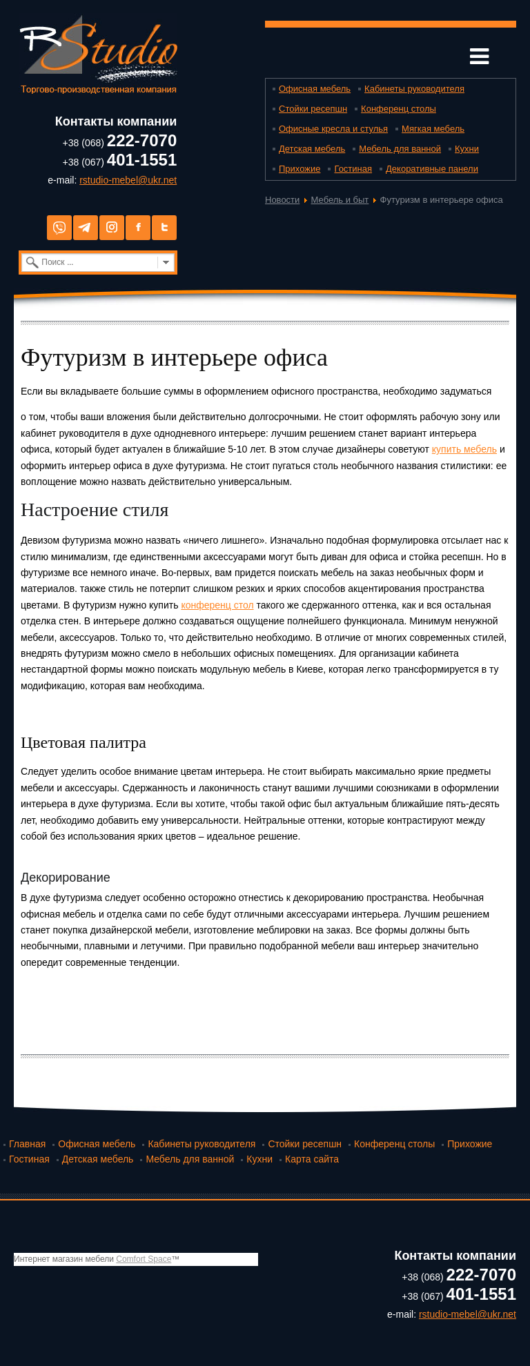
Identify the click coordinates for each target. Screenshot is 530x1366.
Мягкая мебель (433, 128)
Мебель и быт (340, 200)
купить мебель (464, 449)
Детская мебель (312, 148)
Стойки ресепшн (313, 108)
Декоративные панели (432, 169)
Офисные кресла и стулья (333, 128)
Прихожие (299, 169)
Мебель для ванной (400, 148)
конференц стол (217, 605)
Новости (282, 200)
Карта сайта (312, 1159)
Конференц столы (398, 108)
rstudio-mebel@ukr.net (128, 180)
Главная (27, 1143)
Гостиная (353, 169)
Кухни (467, 148)
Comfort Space (143, 1259)
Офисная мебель (315, 88)
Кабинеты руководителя (414, 88)
